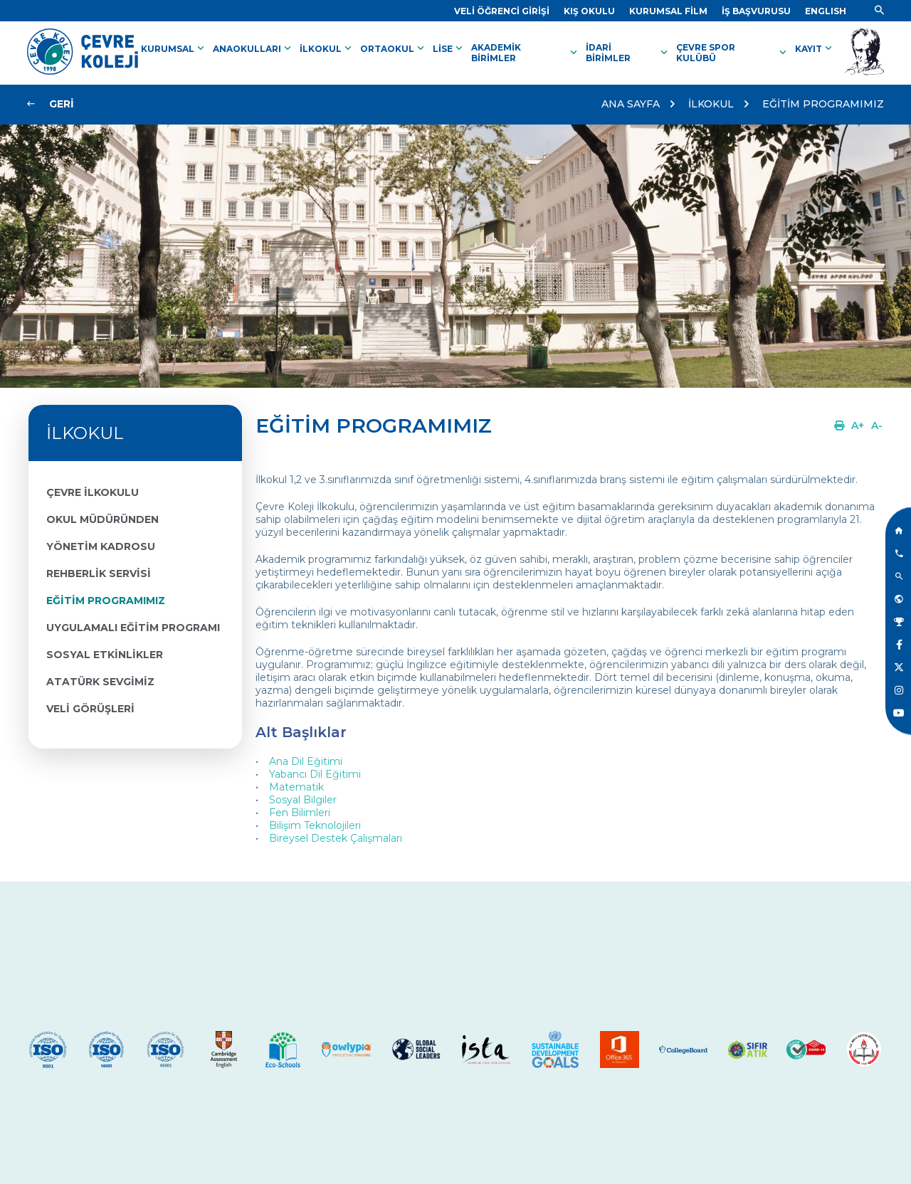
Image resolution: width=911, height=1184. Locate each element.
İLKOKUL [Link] (327, 48)
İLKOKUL (711, 103)
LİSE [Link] (449, 48)
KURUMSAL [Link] (174, 48)
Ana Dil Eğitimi (305, 761)
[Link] (501, 11)
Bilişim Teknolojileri (315, 825)
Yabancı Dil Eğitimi (315, 774)
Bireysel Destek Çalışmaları (335, 838)
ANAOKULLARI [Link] (253, 48)
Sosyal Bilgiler (303, 799)
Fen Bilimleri (299, 812)
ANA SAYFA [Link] (630, 103)
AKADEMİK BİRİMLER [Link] (525, 52)
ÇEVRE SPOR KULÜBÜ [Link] (732, 52)
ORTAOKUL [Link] (393, 48)
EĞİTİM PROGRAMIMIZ (823, 103)
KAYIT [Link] (815, 48)
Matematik (296, 787)
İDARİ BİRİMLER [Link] (628, 52)
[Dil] (825, 11)
